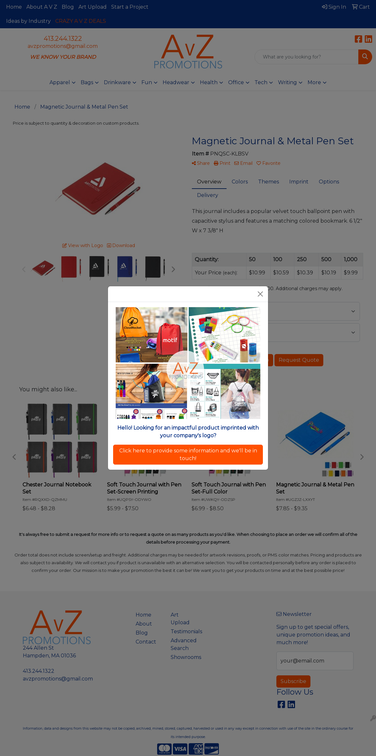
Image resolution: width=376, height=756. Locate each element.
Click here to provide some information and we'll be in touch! (188, 454)
